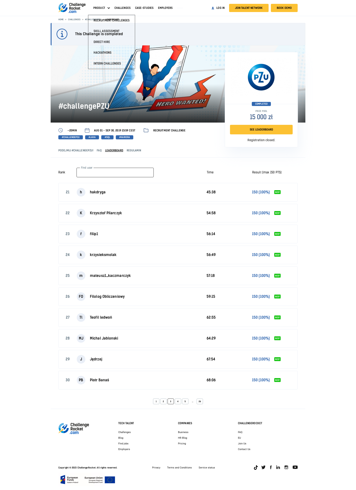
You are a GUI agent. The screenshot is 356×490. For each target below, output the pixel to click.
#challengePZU (93, 19)
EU (239, 437)
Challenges (122, 8)
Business (183, 432)
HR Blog (182, 437)
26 (200, 401)
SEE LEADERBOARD (261, 129)
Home (61, 19)
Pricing (182, 443)
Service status (207, 467)
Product (99, 8)
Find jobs (123, 443)
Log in (220, 8)
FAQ (240, 432)
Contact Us (244, 449)
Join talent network (249, 8)
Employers (165, 8)
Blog (120, 437)
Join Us (242, 443)
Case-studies (144, 8)
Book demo (284, 8)
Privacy (156, 467)
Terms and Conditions (179, 467)
